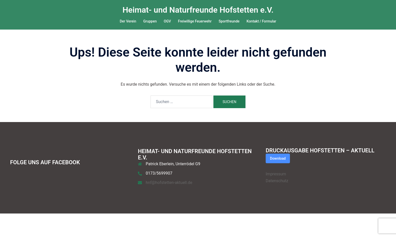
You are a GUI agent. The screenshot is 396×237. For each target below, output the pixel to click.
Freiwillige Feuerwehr (195, 21)
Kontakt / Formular (261, 21)
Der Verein (128, 21)
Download (278, 158)
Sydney (60, 228)
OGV (167, 21)
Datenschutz (277, 180)
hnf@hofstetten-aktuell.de (169, 182)
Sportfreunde (229, 21)
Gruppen (150, 21)
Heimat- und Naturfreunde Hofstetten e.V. (198, 10)
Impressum (276, 174)
